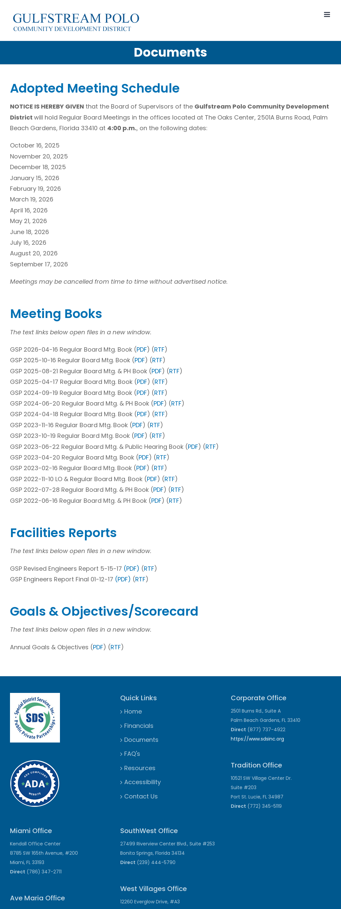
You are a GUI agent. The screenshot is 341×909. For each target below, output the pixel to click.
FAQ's (132, 754)
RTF (159, 349)
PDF (142, 349)
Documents (141, 740)
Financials (139, 726)
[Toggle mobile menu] (327, 14)
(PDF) (132, 568)
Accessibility (142, 782)
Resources (140, 768)
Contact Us (141, 796)
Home (133, 711)
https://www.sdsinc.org (257, 739)
